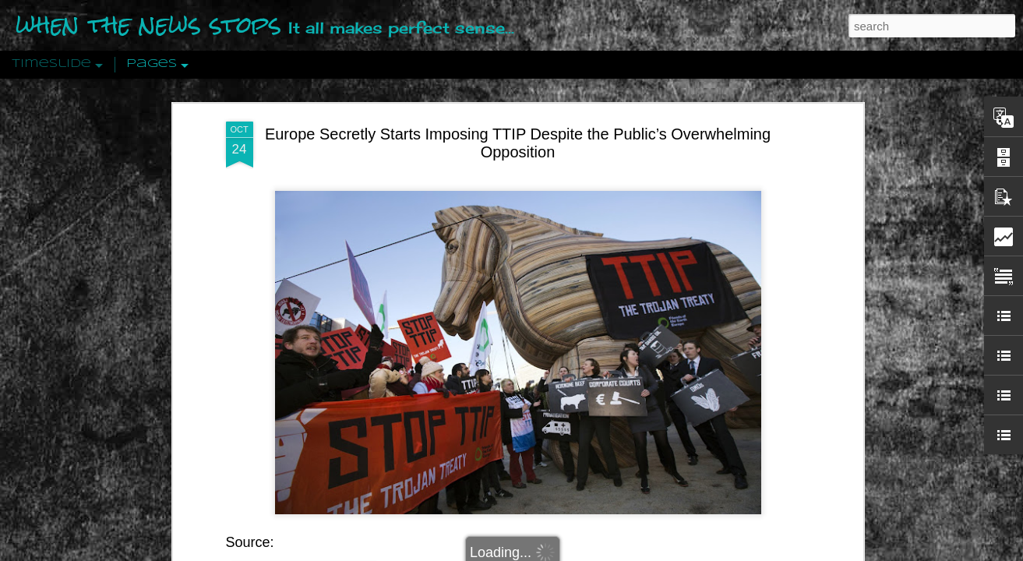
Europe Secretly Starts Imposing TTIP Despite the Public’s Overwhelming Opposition (518, 140)
